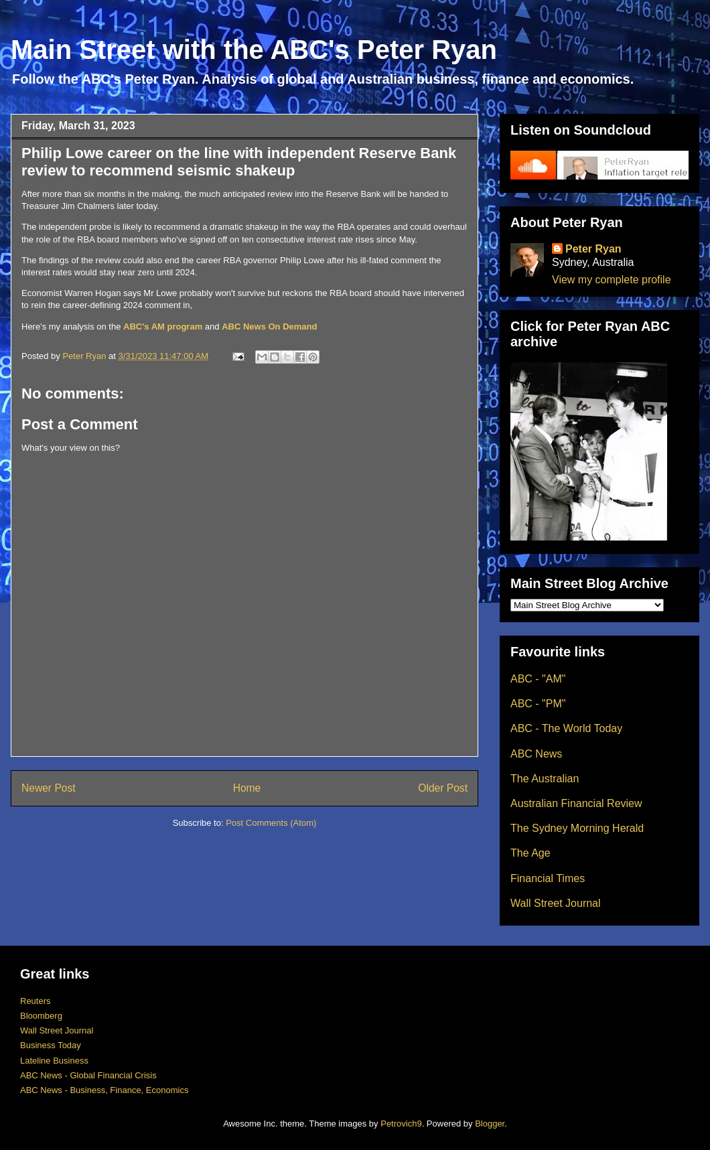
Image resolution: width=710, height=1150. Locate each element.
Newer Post (48, 788)
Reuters (35, 1001)
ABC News (536, 754)
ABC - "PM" (537, 703)
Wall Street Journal (555, 903)
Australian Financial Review (576, 803)
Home (247, 788)
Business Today (50, 1045)
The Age (530, 853)
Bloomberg (41, 1016)
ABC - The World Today (566, 728)
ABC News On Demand (269, 326)
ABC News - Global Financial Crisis (88, 1075)
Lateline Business (54, 1061)
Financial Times (547, 878)
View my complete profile (611, 279)
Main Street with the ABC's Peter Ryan (254, 49)
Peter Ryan (593, 249)
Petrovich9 (400, 1124)
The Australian (544, 778)
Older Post (443, 788)
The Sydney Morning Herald (577, 828)
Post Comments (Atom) (271, 823)
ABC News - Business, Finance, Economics (104, 1090)
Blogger (489, 1124)
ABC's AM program (162, 326)
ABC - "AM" (537, 679)
